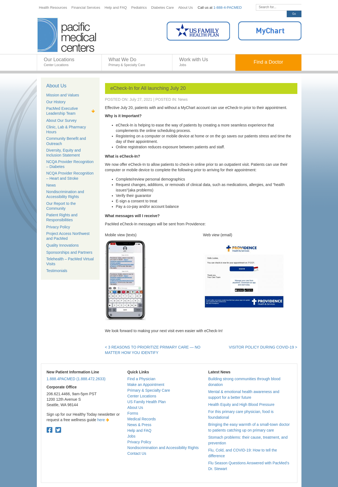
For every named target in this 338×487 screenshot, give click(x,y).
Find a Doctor (268, 62)
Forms (132, 413)
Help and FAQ (139, 430)
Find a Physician (141, 379)
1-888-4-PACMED (227, 7)
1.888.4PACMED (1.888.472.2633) (76, 379)
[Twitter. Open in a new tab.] (58, 430)
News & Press (139, 425)
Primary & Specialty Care (148, 390)
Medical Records (141, 419)
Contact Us (136, 453)
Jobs (131, 436)
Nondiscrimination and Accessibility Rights (163, 447)
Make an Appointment (145, 384)
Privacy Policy (139, 442)
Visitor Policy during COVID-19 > (263, 347)
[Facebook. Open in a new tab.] (49, 430)
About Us (56, 85)
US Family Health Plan (146, 402)
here (103, 420)
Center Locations (141, 396)
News (183, 99)
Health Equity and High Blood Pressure (241, 404)
